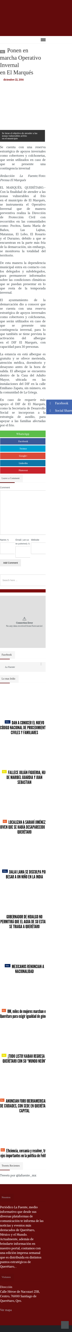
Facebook (23, 441)
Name (4, 540)
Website (35, 540)
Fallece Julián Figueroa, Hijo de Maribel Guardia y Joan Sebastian (24, 777)
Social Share (59, 410)
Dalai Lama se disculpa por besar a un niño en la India (24, 874)
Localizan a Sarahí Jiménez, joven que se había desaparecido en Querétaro (24, 827)
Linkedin (23, 463)
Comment (5, 487)
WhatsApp (22, 433)
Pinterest (23, 470)
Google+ (23, 455)
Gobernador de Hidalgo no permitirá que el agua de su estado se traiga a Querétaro (24, 921)
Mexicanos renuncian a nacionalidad (24, 969)
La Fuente (10, 667)
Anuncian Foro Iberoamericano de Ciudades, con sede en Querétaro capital (24, 1106)
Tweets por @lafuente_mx (18, 1175)
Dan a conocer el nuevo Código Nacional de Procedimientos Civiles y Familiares (24, 727)
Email (22, 542)
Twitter (23, 448)
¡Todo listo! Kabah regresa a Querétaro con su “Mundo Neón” (24, 1058)
